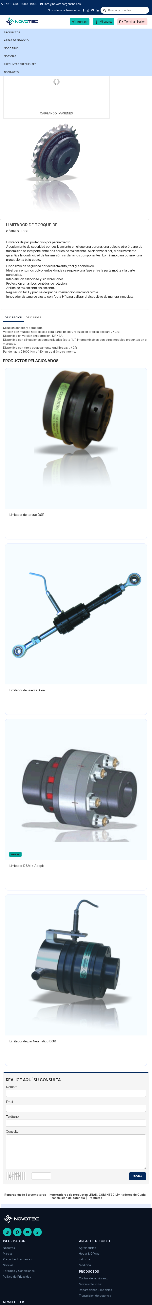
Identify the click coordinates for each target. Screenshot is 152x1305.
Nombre (11, 1087)
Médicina (85, 1265)
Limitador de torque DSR (26, 515)
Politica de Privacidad (17, 1276)
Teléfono (12, 1117)
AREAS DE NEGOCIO (16, 40)
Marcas (7, 1253)
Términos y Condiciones (19, 1270)
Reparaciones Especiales (95, 1290)
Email (9, 1102)
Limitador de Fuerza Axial (27, 690)
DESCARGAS (33, 317)
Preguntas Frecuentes (17, 1259)
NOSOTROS (11, 48)
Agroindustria (87, 1247)
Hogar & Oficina (89, 1253)
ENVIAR (137, 1176)
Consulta (12, 1131)
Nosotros (9, 1247)
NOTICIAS (10, 56)
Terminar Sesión (134, 21)
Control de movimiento (93, 1278)
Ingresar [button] (82, 21)
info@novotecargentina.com (63, 4)
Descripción (13, 317)
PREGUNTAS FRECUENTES (20, 64)
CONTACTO (11, 72)
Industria (84, 1259)
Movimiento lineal (90, 1284)
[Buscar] (104, 10)
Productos (12, 32)
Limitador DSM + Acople (27, 866)
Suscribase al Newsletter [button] (64, 10)
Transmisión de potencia (95, 1295)
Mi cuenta (106, 21)
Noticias (8, 1265)
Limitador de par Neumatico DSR (32, 1041)
